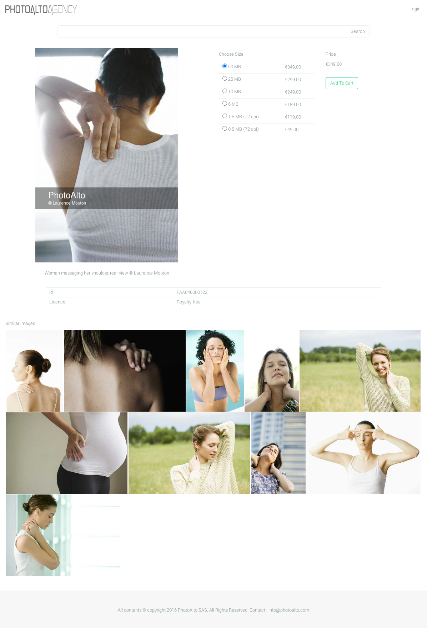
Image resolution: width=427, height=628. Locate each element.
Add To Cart (341, 83)
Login (415, 9)
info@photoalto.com (288, 610)
